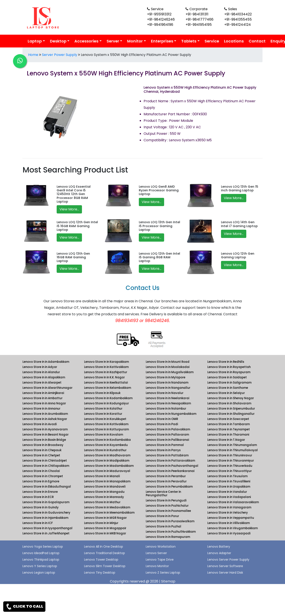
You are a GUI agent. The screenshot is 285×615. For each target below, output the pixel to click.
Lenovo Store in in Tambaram (228, 424)
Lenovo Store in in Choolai (41, 471)
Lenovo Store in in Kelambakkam (107, 388)
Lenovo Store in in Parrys (163, 450)
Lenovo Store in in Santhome (227, 388)
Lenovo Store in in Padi (162, 424)
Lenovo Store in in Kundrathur (105, 450)
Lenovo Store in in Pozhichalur (167, 506)
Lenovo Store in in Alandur (41, 372)
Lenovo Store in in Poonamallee (168, 511)
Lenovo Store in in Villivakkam (228, 523)
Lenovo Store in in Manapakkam (107, 481)
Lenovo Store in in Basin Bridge (44, 440)
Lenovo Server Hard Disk (225, 572)
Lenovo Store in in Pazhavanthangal (172, 466)
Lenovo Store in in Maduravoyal (107, 471)
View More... (69, 209)
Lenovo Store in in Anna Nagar (44, 403)
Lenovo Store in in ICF (37, 523)
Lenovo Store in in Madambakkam (109, 466)
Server (113, 41)
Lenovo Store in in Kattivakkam (106, 367)
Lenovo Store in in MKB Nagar (105, 533)
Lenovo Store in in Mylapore (165, 377)
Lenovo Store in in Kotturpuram (106, 429)
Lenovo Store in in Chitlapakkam (45, 466)
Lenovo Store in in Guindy (40, 507)
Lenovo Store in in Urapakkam (228, 487)
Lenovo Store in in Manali (102, 476)
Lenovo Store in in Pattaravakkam (170, 461)
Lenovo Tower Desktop (101, 559)
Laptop (35, 41)
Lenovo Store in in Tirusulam (227, 476)
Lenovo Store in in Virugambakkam (232, 528)
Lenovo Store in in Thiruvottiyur (229, 471)
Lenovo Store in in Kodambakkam (108, 398)
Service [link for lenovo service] (212, 41)
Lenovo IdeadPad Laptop (40, 553)
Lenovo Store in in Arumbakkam (45, 414)
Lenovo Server (156, 553)
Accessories (86, 41)
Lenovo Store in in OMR (162, 419)
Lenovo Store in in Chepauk (41, 450)
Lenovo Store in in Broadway (42, 445)
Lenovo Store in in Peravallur (166, 481)
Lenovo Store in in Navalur (164, 393)
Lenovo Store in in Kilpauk (102, 393)
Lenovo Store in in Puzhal (163, 526)
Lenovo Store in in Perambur (166, 476)
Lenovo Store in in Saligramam (229, 383)
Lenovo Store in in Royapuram (228, 372)
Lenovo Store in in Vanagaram (229, 507)
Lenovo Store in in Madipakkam (106, 461)
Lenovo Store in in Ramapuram (168, 537)
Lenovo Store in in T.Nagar (226, 440)
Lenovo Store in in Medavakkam (107, 507)
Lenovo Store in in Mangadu (104, 492)
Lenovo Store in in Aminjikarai (43, 393)
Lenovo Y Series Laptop (39, 566)
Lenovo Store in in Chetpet (41, 455)
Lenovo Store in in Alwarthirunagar (47, 388)
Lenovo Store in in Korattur (103, 414)
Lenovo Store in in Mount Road (167, 362)
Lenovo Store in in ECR (38, 497)
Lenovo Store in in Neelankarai (167, 398)
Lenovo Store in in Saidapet (227, 377)
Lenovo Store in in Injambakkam (45, 518)
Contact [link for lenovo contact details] (257, 41)
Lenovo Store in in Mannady (104, 497)
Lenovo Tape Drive (160, 559)
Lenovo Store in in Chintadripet (44, 461)
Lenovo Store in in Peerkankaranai (170, 471)
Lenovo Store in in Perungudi (166, 500)
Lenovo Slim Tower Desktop (104, 566)
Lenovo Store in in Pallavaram (167, 435)
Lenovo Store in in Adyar (39, 367)
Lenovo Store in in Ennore (40, 492)
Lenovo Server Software (225, 566)
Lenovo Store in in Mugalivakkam (170, 372)
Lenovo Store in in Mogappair (105, 528)
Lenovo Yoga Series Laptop (42, 546)
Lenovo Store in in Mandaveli (104, 487)
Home (33, 54)
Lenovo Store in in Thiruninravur (229, 455)
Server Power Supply (59, 54)
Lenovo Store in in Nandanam (167, 383)
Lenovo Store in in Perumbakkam (169, 487)
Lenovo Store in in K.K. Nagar (104, 377)
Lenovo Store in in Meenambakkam (109, 513)
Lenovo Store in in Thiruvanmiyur (230, 461)
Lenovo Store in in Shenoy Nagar (230, 398)
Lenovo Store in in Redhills (225, 362)
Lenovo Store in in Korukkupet (105, 419)
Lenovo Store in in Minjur (101, 523)
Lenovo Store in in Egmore (40, 481)
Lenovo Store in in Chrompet (42, 476)
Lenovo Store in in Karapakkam (106, 362)
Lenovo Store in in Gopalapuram (45, 502)
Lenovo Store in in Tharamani (228, 435)
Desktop (58, 41)
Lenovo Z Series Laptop (163, 572)
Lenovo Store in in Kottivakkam (106, 424)
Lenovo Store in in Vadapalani (229, 497)
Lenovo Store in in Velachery (227, 513)
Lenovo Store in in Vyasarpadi (228, 533)
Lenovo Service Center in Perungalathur (163, 493)
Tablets (188, 41)
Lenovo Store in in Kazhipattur (105, 372)
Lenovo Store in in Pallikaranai (167, 440)
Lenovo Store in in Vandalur (227, 492)
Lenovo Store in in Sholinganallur (231, 414)
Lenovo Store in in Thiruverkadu (229, 466)
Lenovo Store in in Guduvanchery (46, 513)
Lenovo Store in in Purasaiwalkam (170, 521)
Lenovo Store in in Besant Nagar (45, 435)
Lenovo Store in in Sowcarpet (228, 419)
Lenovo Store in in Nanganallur (168, 388)
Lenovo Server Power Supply (228, 559)
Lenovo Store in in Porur (162, 516)
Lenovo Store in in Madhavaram (107, 455)
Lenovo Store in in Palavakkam (168, 429)
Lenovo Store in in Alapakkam (43, 377)
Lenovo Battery (218, 546)
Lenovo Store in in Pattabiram (167, 455)
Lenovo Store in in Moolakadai (167, 367)
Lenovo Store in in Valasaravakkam (233, 502)
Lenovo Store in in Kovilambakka (107, 440)
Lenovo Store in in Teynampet (228, 429)
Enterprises (162, 41)
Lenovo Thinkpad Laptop (40, 559)
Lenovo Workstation (161, 546)
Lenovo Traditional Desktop (104, 553)
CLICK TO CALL (24, 606)
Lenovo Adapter (219, 553)
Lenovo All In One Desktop (103, 546)
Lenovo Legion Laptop (38, 572)
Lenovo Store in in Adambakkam (45, 362)
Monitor (135, 41)
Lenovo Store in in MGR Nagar (105, 518)
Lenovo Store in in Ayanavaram (45, 429)
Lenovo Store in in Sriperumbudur (231, 409)
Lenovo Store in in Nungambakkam (171, 414)
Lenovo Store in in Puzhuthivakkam (171, 532)
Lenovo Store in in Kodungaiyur (106, 403)
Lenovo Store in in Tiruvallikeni (228, 481)
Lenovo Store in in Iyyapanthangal (47, 528)
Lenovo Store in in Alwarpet (41, 383)
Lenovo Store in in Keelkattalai (106, 383)
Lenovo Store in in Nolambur (166, 409)
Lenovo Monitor (157, 566)
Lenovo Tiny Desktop (99, 572)
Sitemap (168, 581)
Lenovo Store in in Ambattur (42, 398)
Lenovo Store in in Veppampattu (230, 518)
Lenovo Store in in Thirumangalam (232, 445)
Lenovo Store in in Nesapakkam (168, 403)
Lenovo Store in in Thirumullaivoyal (232, 450)
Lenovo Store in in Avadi (39, 424)
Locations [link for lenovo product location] (234, 41)
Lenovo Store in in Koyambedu (106, 445)
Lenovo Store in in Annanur (41, 409)
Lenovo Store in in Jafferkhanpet (45, 533)
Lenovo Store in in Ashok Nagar (44, 419)
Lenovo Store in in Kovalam (103, 435)
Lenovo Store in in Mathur (102, 502)
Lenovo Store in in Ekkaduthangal (46, 487)
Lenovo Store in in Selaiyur (226, 393)
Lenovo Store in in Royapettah (229, 367)
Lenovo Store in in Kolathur (103, 409)
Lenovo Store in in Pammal (165, 445)
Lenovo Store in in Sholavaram (229, 403)
